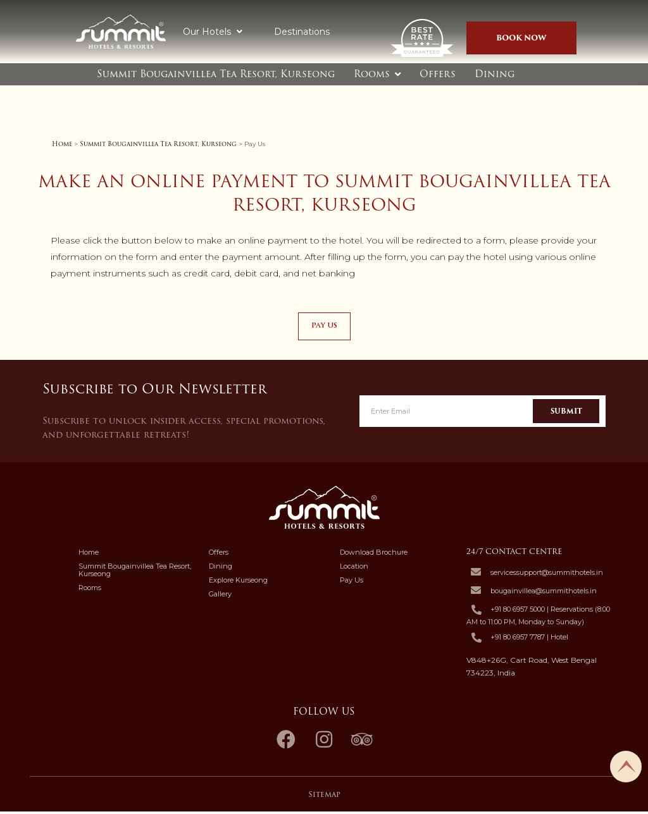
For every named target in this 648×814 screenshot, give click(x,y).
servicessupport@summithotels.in (546, 574)
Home (62, 144)
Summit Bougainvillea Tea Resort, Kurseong (216, 74)
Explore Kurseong (238, 582)
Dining (494, 74)
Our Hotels (212, 31)
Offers (438, 74)
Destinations (302, 31)
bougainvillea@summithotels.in (543, 592)
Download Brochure (374, 554)
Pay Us (351, 582)
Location (354, 568)
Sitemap (324, 796)
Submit (566, 413)
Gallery (220, 596)
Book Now (522, 38)
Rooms (372, 74)
